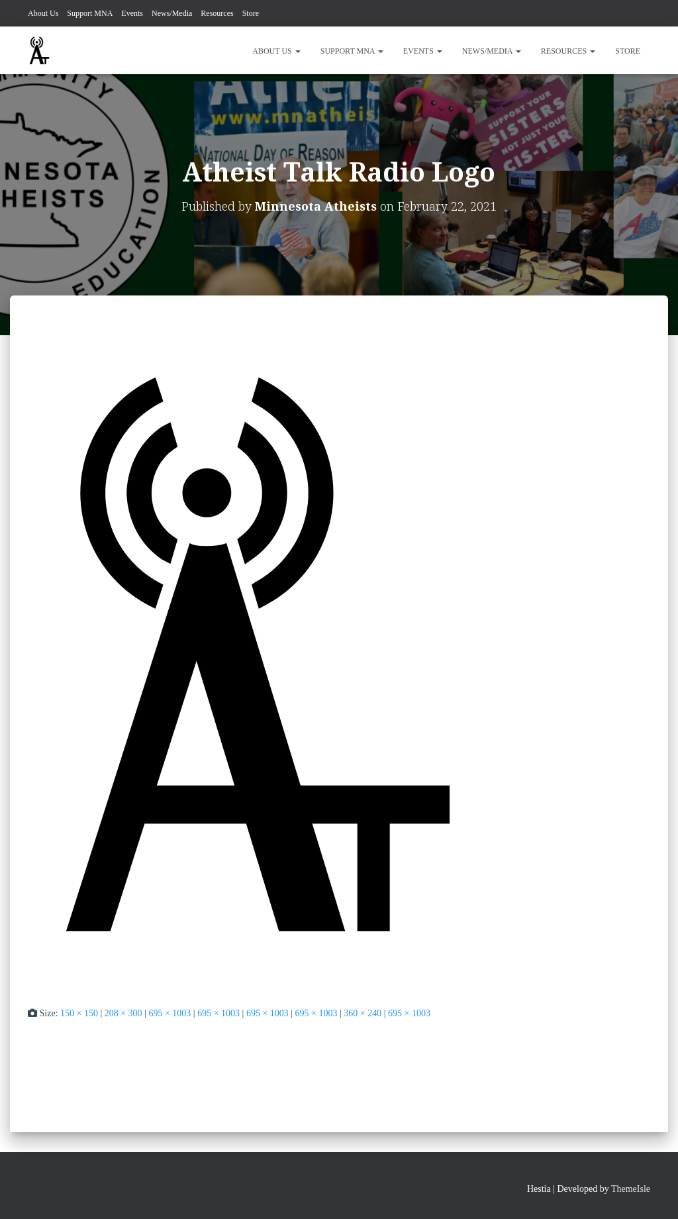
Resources (217, 13)
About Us (43, 13)
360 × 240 (362, 1013)
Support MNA (90, 13)
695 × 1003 (169, 1013)
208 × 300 (123, 1013)
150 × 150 (79, 1013)
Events (132, 13)
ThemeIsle (630, 1189)
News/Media (172, 13)
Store (250, 13)
